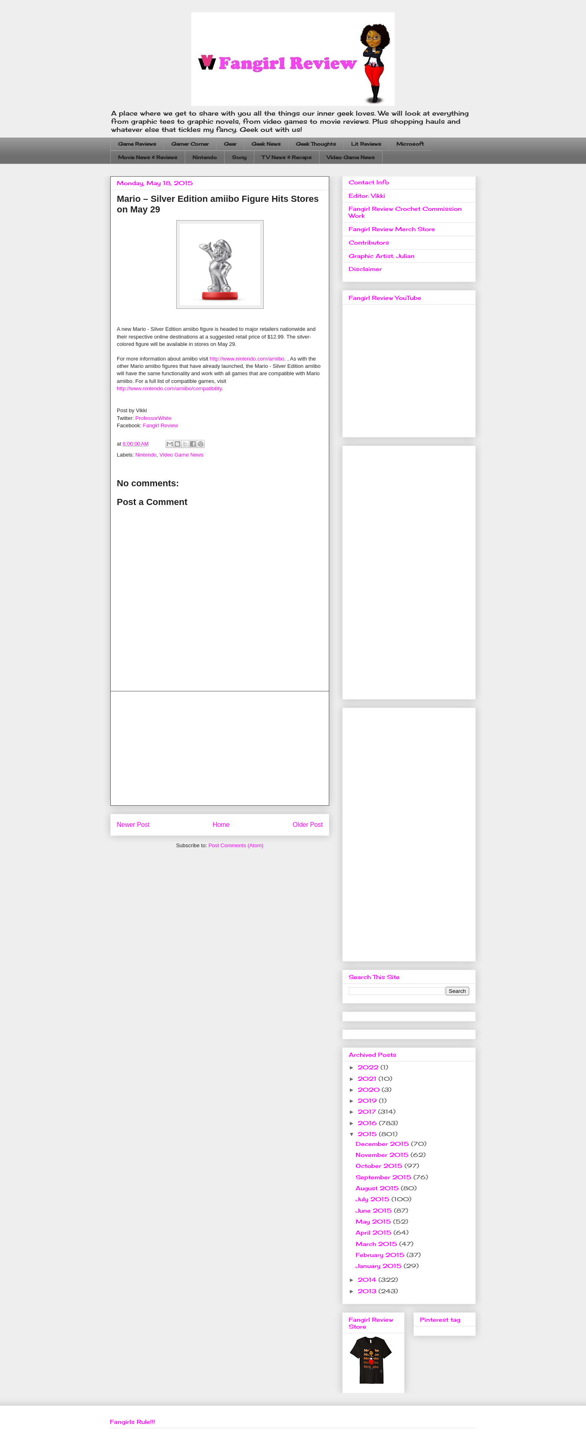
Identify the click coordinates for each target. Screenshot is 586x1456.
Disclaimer (365, 268)
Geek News (266, 144)
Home (221, 824)
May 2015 (374, 1221)
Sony (239, 157)
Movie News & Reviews (147, 157)
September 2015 (384, 1177)
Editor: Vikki (367, 195)
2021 (368, 1078)
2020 (370, 1089)
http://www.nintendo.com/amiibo (247, 359)
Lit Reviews (366, 144)
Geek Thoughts (316, 144)
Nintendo (204, 157)
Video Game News (351, 157)
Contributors (369, 242)
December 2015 (383, 1143)
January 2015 (380, 1265)
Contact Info (369, 182)
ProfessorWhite (154, 418)
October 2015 (380, 1165)
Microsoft (410, 144)
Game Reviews (137, 144)
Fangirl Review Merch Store (392, 228)
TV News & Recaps (287, 157)
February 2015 (381, 1254)
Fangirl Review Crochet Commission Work (405, 212)
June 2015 (375, 1210)
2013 (368, 1291)
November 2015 (383, 1154)
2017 (368, 1111)
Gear (230, 144)
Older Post (308, 824)
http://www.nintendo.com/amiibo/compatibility (169, 388)
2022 (369, 1067)
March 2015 (377, 1243)
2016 (368, 1122)
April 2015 (375, 1232)
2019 (368, 1100)
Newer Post (133, 824)
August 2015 (378, 1188)
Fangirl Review (160, 425)
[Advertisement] (220, 748)
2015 (368, 1133)
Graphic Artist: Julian (382, 255)
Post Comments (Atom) (235, 845)
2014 (368, 1279)
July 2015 (373, 1199)
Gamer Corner (190, 144)
